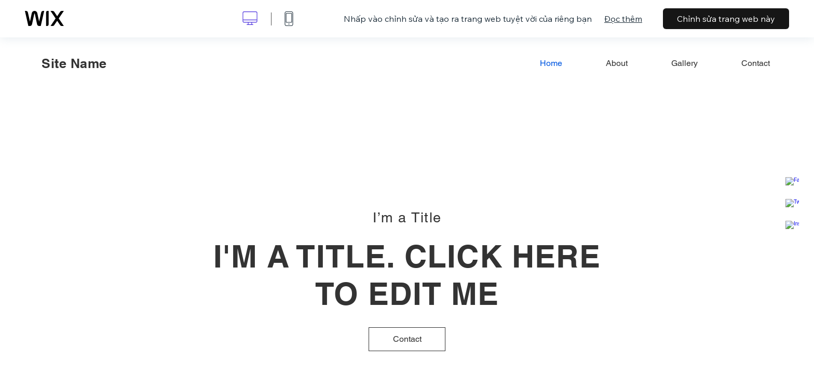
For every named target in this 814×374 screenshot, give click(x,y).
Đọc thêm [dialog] (623, 19)
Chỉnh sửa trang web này (726, 19)
